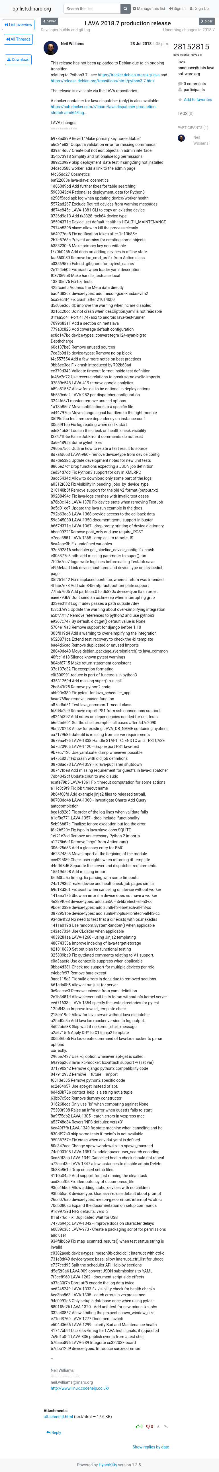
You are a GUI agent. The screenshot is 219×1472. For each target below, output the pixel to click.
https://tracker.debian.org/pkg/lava (129, 75)
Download (18, 59)
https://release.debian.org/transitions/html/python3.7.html (103, 81)
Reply (53, 1432)
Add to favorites (195, 99)
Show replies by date (151, 1447)
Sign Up (199, 8)
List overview (18, 24)
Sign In (177, 8)
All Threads (18, 39)
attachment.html (58, 1416)
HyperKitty (108, 1465)
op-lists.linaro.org (32, 9)
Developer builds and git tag (65, 30)
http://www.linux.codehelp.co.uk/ (80, 1388)
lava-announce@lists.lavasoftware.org (196, 68)
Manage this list (149, 8)
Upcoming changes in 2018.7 (189, 30)
